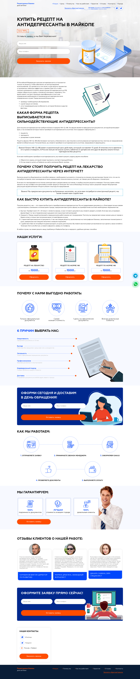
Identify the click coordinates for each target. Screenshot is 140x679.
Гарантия (94, 4)
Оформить (34, 277)
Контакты (111, 4)
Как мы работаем (83, 4)
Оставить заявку (34, 522)
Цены (62, 4)
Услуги (55, 4)
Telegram (28, 643)
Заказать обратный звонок (74, 8)
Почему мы (70, 4)
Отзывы (103, 4)
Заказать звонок (34, 656)
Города (120, 4)
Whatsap (28, 637)
